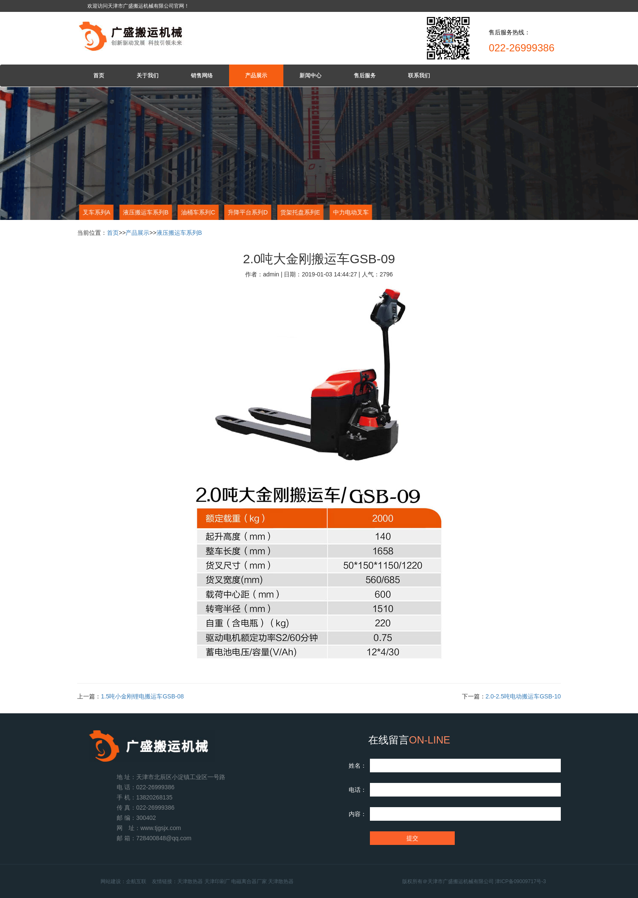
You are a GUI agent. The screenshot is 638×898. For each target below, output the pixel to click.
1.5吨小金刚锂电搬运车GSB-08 (142, 696)
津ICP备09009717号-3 (534, 881)
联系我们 (419, 75)
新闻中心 (310, 75)
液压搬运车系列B (144, 212)
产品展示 (256, 75)
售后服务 (365, 75)
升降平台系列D (246, 212)
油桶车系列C (197, 212)
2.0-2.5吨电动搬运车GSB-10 (523, 696)
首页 (98, 75)
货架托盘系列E (299, 212)
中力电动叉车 (350, 212)
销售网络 (202, 75)
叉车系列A (95, 212)
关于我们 (148, 75)
